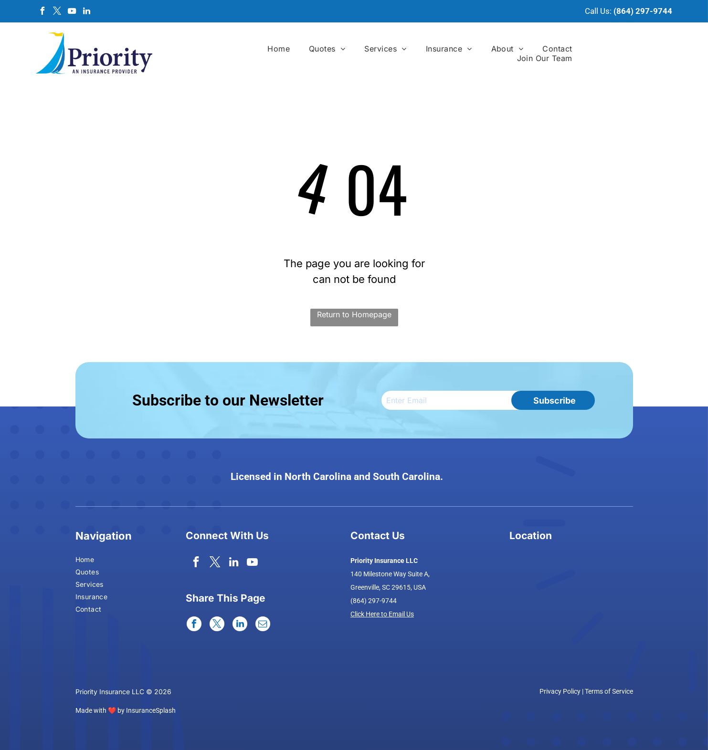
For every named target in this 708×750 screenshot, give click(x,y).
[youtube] (71, 12)
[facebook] (42, 12)
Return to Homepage (354, 314)
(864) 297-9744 (642, 11)
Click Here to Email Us (382, 614)
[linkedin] (86, 12)
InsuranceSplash (151, 710)
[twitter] (57, 12)
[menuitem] (278, 48)
